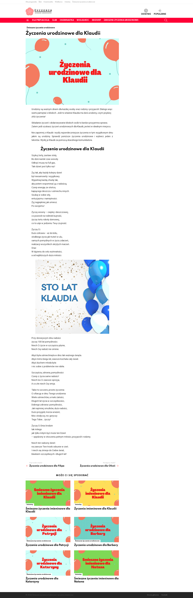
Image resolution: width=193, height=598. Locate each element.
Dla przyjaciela (31, 2)
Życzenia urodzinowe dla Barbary (96, 545)
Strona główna (153, 595)
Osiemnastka (48, 2)
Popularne (160, 12)
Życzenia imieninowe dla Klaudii (95, 508)
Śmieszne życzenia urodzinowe (83, 2)
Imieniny (67, 2)
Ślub (40, 2)
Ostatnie (146, 12)
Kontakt (164, 595)
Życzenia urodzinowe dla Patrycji (47, 545)
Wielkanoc (59, 2)
